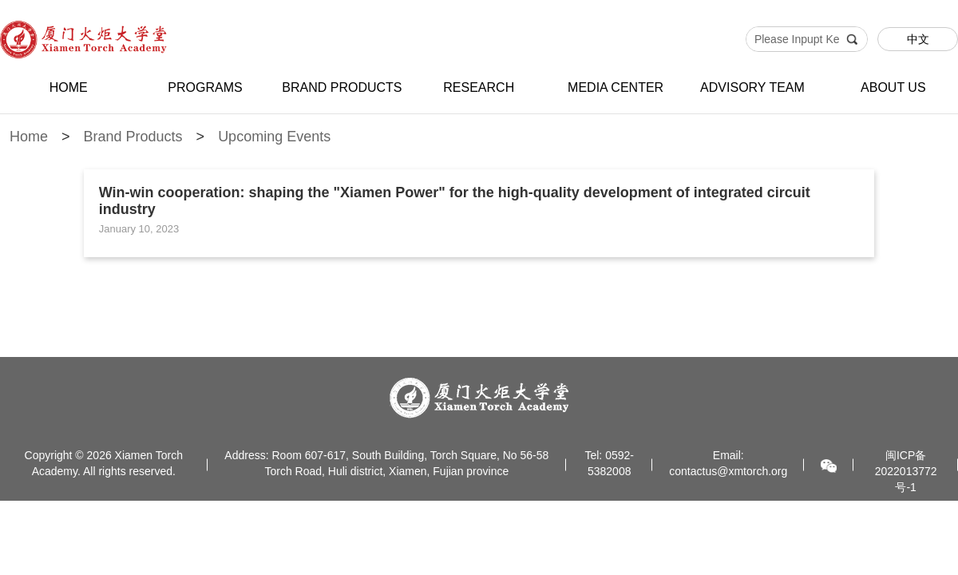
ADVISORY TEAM (752, 87)
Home (29, 137)
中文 (918, 39)
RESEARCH (478, 87)
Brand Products (133, 137)
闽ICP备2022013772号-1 (906, 471)
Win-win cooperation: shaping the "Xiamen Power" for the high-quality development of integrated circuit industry (454, 200)
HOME (68, 87)
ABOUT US (893, 87)
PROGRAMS (205, 87)
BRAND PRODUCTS (342, 87)
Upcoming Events (274, 137)
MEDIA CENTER (615, 87)
